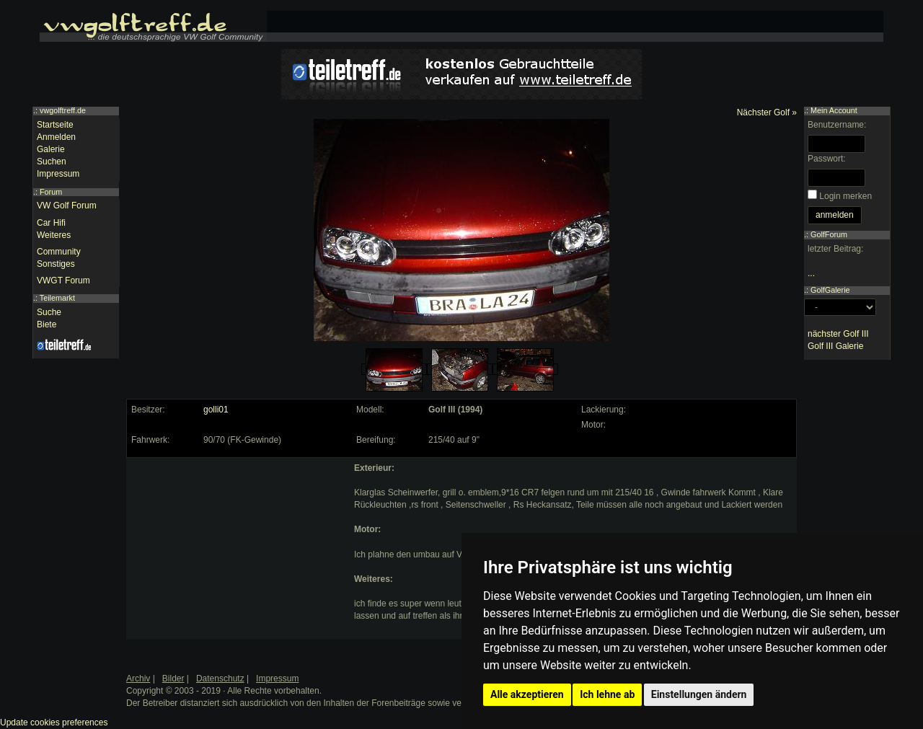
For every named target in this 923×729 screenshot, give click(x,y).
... (811, 273)
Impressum (58, 174)
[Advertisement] (239, 552)
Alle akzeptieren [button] (527, 694)
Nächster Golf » (767, 112)
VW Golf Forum (67, 205)
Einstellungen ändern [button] (699, 694)
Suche (49, 312)
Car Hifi (51, 223)
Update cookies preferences (53, 722)
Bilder (173, 678)
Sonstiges (56, 264)
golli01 (216, 410)
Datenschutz (220, 678)
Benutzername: (837, 125)
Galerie (51, 149)
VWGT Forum (63, 280)
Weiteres (54, 235)
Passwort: (827, 159)
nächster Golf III (838, 334)
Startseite (55, 125)
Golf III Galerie (835, 346)
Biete (46, 324)
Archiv (138, 678)
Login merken (845, 196)
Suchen (51, 161)
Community (59, 252)
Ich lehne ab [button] (607, 694)
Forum (51, 191)
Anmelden (56, 137)
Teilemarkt (57, 297)
